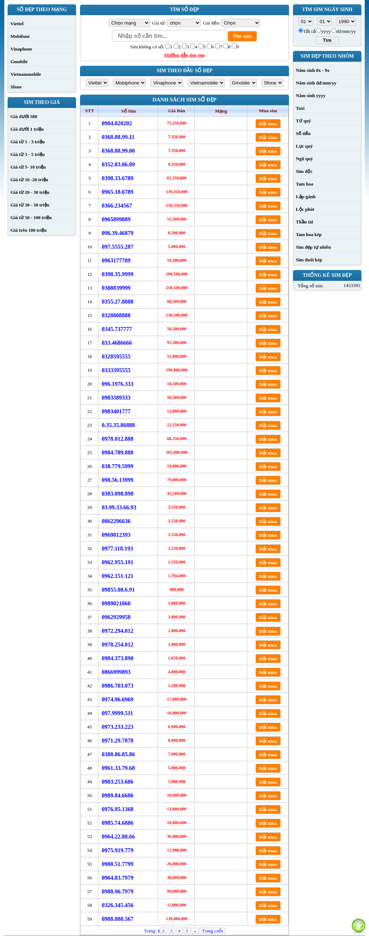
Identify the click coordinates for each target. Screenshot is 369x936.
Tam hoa (304, 184)
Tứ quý (303, 120)
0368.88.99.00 (118, 151)
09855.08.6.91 (118, 590)
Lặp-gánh (306, 196)
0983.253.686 (117, 782)
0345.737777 (117, 329)
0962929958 (116, 617)
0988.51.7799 (117, 864)
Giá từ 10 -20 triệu (29, 179)
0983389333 (116, 398)
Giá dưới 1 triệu (27, 129)
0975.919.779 (117, 850)
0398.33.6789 (117, 178)
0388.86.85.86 (118, 754)
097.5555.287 (117, 247)
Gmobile (19, 61)
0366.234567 (117, 206)
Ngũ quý (304, 158)
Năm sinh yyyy (310, 95)
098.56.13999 (117, 480)
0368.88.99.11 (118, 137)
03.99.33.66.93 (119, 507)
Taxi (300, 108)
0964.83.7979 (117, 878)
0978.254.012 (117, 644)
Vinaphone (21, 49)
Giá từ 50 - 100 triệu (31, 217)
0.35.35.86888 (118, 425)
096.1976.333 (117, 384)
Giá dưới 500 (23, 116)
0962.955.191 (117, 562)
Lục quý (304, 146)
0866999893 (116, 672)
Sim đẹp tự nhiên (313, 247)
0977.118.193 (117, 548)
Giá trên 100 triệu (28, 230)
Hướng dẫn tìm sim (184, 55)
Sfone (16, 87)
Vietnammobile (25, 74)
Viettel (16, 23)
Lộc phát (305, 209)
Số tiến (303, 133)
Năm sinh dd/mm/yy (316, 83)
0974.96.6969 (117, 699)
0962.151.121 (117, 576)
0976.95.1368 (117, 809)
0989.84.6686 (117, 795)
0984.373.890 (117, 658)
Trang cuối (212, 930)
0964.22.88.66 (118, 836)
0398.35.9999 (117, 274)
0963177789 (116, 260)
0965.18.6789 (117, 192)
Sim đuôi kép (309, 259)
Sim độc (304, 171)
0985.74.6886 (117, 823)
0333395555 (116, 370)
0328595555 (116, 356)
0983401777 (116, 411)
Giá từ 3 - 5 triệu (27, 154)
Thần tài (304, 222)
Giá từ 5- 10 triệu (28, 167)
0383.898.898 (117, 494)
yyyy (326, 31)
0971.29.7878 (117, 740)
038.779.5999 (117, 466)
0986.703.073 (117, 686)
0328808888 (116, 315)
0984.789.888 (117, 452)
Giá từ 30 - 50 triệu (29, 205)
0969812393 (116, 535)
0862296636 (116, 521)
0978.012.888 (117, 439)
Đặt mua (268, 123)
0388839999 (116, 288)
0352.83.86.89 (118, 164)
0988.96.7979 (117, 891)
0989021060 (116, 603)
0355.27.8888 (117, 302)
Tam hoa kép (309, 234)
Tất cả (309, 31)
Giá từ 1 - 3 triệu (27, 141)
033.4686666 (117, 343)
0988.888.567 (117, 919)
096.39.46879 (117, 233)
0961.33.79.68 (118, 768)
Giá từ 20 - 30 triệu (29, 192)
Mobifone (20, 36)
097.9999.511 (117, 713)
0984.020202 (117, 123)
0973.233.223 (117, 727)
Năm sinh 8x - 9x (312, 70)
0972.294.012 (117, 631)
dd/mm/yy (346, 31)
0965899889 (116, 219)
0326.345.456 (117, 905)
